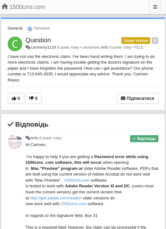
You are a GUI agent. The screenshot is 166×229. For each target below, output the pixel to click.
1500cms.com (77, 180)
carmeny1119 (43, 47)
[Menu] (155, 7)
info (104, 47)
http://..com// (56, 198)
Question (38, 40)
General (15, 28)
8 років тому (50, 138)
